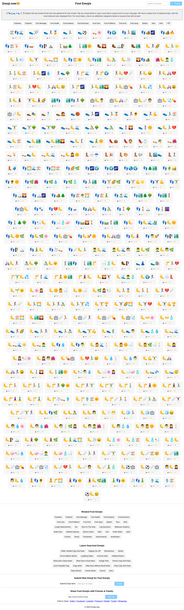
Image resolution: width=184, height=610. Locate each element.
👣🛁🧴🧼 (60, 222)
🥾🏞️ (135, 46)
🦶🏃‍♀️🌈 (153, 46)
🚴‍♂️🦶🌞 (51, 263)
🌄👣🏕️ (143, 60)
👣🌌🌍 (92, 168)
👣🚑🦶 (90, 209)
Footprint (28, 23)
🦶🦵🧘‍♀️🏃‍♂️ (171, 385)
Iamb (128, 532)
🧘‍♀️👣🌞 (75, 480)
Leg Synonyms (105, 527)
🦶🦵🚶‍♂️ (126, 385)
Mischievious (109, 551)
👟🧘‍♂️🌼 (96, 141)
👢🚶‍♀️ (172, 155)
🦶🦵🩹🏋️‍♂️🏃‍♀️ (22, 413)
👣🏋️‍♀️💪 (157, 182)
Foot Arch (122, 23)
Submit (119, 584)
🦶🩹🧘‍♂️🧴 (106, 467)
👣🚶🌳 (124, 209)
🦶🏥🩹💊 (106, 318)
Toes (153, 23)
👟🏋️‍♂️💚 (49, 127)
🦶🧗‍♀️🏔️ (12, 440)
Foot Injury (134, 23)
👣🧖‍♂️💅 (152, 236)
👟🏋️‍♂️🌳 (29, 127)
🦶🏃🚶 (143, 290)
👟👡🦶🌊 (70, 127)
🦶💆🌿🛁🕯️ (150, 345)
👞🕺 (46, 114)
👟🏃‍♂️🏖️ (170, 114)
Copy (15, 38)
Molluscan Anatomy (122, 527)
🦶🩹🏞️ (172, 453)
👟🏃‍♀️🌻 (131, 114)
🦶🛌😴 (172, 372)
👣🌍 (111, 32)
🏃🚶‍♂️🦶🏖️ (17, 73)
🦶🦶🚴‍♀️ (70, 413)
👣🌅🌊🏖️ (31, 168)
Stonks (120, 551)
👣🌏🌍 (131, 168)
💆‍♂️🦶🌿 (143, 250)
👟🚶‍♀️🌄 (126, 127)
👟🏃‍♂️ (67, 32)
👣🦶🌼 (169, 222)
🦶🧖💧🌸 (15, 426)
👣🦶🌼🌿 (15, 236)
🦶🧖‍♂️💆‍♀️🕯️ (168, 426)
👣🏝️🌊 (121, 195)
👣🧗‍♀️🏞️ (172, 236)
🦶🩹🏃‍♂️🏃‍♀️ (87, 453)
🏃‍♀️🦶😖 (145, 73)
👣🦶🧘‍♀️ (133, 236)
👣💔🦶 (56, 209)
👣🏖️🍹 (12, 46)
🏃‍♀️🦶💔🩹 (123, 73)
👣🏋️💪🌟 (135, 182)
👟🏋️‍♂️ (12, 127)
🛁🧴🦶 (109, 263)
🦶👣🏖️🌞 (72, 60)
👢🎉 (108, 155)
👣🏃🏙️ (129, 32)
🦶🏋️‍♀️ (34, 60)
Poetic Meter (117, 532)
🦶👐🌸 (147, 318)
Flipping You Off (94, 551)
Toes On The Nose (88, 527)
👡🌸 (97, 32)
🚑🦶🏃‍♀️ (12, 263)
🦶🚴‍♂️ (111, 60)
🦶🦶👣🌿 (48, 413)
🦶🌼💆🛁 (58, 290)
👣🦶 (128, 222)
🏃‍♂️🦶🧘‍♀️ (15, 100)
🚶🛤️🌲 (65, 46)
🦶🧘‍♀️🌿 (51, 440)
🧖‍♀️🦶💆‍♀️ (172, 467)
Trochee (67, 537)
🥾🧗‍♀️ (125, 263)
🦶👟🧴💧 (149, 331)
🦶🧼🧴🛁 (63, 453)
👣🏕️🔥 (167, 32)
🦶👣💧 (58, 345)
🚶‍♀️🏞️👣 (70, 263)
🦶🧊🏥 (147, 413)
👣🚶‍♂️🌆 (162, 209)
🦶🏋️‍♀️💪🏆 (166, 304)
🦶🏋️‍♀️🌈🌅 (123, 304)
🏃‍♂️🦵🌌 (78, 87)
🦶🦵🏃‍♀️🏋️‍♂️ (84, 385)
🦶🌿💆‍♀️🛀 (101, 290)
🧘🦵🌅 (56, 480)
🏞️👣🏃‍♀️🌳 (75, 100)
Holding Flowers (118, 556)
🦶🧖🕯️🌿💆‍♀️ (65, 426)
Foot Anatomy (68, 23)
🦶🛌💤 (152, 372)
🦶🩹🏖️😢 (149, 453)
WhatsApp (122, 601)
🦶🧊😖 (167, 413)
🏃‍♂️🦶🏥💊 (123, 87)
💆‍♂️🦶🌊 (99, 250)
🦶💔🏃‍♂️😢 (89, 358)
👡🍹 (12, 155)
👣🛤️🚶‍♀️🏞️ (108, 222)
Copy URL (111, 597)
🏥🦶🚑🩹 (118, 100)
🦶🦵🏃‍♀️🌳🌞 (58, 385)
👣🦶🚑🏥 (111, 236)
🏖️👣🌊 (17, 32)
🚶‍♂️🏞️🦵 (89, 263)
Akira (111, 571)
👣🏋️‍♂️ (174, 182)
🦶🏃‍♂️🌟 (172, 46)
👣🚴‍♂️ (106, 209)
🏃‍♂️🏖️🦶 (15, 87)
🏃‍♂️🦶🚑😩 (166, 87)
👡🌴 (157, 141)
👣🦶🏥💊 (63, 236)
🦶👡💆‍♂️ (39, 345)
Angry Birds (77, 566)
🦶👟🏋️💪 (87, 331)
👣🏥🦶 (22, 209)
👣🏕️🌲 (58, 195)
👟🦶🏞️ (34, 141)
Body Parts (58, 532)
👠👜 (113, 141)
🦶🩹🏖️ (128, 453)
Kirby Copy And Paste (122, 566)
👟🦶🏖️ (14, 141)
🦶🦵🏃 (10, 385)
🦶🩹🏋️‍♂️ (109, 453)
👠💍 (143, 141)
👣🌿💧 (51, 182)
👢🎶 (138, 155)
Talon (100, 532)
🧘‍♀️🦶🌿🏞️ (96, 480)
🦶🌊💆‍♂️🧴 (125, 277)
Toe (76, 527)
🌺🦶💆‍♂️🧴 (164, 60)
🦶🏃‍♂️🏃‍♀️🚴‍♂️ (56, 304)
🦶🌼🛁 (80, 290)
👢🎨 (123, 155)
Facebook (81, 601)
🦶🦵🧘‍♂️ (34, 399)
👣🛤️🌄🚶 (84, 222)
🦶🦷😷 (109, 413)
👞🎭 (31, 114)
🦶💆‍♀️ (171, 345)
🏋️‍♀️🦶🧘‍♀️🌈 (36, 100)
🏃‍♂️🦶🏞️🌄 (99, 87)
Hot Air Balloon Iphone (68, 556)
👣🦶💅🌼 (87, 236)
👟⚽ (82, 32)
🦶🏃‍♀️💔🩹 (164, 290)
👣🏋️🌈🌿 (111, 182)
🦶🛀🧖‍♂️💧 (82, 372)
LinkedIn (90, 601)
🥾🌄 (101, 46)
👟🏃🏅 (112, 114)
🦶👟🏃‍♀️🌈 (15, 331)
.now (9, 3)
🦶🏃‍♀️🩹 (15, 304)
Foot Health (54, 23)
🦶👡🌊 (172, 331)
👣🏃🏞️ (90, 182)
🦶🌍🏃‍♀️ (147, 277)
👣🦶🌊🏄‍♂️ (147, 222)
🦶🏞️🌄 (37, 318)
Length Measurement (63, 527)
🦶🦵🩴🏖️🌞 (87, 399)
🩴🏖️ (169, 480)
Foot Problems (109, 23)
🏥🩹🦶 (14, 114)
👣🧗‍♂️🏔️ (17, 250)
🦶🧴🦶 (172, 440)
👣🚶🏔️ (143, 209)
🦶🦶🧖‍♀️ (89, 413)
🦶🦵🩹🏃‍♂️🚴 (145, 399)
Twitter (72, 601)
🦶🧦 (126, 60)
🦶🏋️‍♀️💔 (145, 304)
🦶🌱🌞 (17, 290)
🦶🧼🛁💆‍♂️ (39, 453)
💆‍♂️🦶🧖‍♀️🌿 (164, 250)
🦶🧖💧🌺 (39, 426)
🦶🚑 (167, 358)
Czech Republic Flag (61, 566)
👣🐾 (38, 209)
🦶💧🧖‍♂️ (130, 358)
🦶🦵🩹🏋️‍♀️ (171, 399)
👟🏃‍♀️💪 (150, 114)
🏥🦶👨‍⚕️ (97, 100)
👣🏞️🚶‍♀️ (164, 195)
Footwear (17, 23)
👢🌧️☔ (92, 155)
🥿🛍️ (155, 263)
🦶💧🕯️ (111, 358)
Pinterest (98, 601)
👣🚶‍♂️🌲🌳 (17, 222)
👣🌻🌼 (12, 182)
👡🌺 (172, 141)
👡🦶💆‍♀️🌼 (70, 155)
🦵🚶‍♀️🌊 (41, 277)
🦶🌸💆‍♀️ (37, 290)
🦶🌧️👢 (167, 277)
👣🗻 (72, 209)
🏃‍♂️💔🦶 (34, 87)
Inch (107, 532)
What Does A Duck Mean (85, 561)
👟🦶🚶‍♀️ (77, 141)
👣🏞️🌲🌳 (142, 195)
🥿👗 (140, 263)
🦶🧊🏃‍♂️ (128, 413)
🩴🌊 (154, 480)
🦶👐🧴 (167, 318)
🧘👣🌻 (36, 480)
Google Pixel (104, 561)
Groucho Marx (102, 556)
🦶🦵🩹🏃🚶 (116, 399)
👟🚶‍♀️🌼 (145, 127)
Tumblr (114, 601)
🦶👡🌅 (51, 60)
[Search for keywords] (157, 3)
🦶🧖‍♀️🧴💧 (120, 426)
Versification (115, 537)
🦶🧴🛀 (152, 440)
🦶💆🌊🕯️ (99, 345)
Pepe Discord (76, 571)
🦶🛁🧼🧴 (130, 372)
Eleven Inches (88, 532)
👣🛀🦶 (39, 222)
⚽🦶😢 (92, 494)
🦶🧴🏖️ (133, 440)
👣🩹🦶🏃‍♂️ (77, 250)
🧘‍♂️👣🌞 (118, 480)
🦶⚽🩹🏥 (149, 467)
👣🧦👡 (56, 250)
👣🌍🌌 (111, 168)
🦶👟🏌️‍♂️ (109, 331)
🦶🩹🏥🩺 (39, 467)
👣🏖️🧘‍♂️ (102, 195)
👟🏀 (75, 114)
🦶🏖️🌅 (17, 318)
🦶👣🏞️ (94, 60)
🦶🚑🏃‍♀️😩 (15, 372)
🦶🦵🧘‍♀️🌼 (147, 385)
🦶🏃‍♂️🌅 (34, 304)
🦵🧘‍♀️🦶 (85, 277)
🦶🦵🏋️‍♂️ (106, 385)
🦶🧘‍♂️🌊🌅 (72, 440)
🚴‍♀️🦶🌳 (31, 263)
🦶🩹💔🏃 (63, 467)
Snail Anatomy (101, 537)
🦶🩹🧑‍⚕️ (85, 467)
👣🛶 (29, 46)
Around (102, 571)
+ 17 (168, 23)
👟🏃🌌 (92, 114)
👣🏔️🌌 (39, 195)
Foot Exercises (83, 23)
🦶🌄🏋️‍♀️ (104, 277)
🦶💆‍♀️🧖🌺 (46, 358)
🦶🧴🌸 (114, 440)
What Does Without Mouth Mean (98, 566)
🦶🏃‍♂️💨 (17, 60)
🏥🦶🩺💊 (166, 100)
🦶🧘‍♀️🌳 (32, 440)
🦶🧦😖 (94, 440)
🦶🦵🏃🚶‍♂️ (32, 385)
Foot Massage (41, 23)
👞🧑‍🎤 (60, 114)
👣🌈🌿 (73, 168)
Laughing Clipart (87, 556)
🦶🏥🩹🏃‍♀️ (82, 318)
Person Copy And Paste (121, 561)
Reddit (106, 601)
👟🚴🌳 (92, 127)
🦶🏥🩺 (128, 318)
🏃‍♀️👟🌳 (63, 73)
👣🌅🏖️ (53, 168)
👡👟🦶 (29, 155)
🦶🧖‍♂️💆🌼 (144, 426)
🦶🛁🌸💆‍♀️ (106, 372)
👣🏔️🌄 (20, 195)
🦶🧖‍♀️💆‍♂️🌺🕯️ (94, 426)
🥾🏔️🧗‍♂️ (119, 46)
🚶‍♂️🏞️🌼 (85, 46)
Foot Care (96, 23)
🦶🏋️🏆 (102, 304)
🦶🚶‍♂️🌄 (37, 372)
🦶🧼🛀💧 (15, 453)
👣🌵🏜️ (169, 168)
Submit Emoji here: (68, 584)
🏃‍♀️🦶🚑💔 (166, 73)
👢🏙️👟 (155, 155)
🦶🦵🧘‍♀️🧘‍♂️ (12, 399)
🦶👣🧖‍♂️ (78, 345)
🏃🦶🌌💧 (41, 73)
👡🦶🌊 (48, 155)
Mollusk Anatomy (72, 532)
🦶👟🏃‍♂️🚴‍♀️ (63, 331)
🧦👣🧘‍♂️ (138, 480)
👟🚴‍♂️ (109, 127)
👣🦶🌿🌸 (39, 236)
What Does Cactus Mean (63, 561)
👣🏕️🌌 (148, 32)
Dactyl (76, 537)
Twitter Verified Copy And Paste (72, 551)
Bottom (145, 23)
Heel (161, 23)
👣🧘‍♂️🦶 (37, 250)
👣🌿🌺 (32, 182)
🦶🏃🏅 (123, 290)
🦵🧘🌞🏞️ (63, 277)
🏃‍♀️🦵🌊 (82, 73)
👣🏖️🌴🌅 (80, 195)
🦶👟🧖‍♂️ (128, 331)
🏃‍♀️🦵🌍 (102, 73)
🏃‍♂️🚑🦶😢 (56, 87)
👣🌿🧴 (70, 182)
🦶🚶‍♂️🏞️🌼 (58, 372)
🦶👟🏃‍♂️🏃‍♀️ (39, 331)
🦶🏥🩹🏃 (58, 318)
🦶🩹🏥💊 (15, 467)
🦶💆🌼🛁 (123, 345)
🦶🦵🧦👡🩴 (58, 399)
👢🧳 (12, 168)
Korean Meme (90, 571)
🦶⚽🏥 (128, 467)
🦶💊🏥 (68, 358)
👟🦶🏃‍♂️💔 (167, 127)
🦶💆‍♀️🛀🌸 (22, 358)
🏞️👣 (56, 100)
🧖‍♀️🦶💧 (17, 480)
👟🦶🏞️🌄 (55, 141)
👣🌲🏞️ (150, 168)
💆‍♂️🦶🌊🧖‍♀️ (121, 250)
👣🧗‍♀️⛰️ (46, 46)
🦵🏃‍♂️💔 (172, 263)
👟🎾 (33, 32)
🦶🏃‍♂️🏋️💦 (80, 304)
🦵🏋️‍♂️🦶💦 (19, 277)
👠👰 (128, 141)
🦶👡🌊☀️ (17, 345)
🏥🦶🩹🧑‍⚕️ (142, 100)
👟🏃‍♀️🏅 (51, 32)
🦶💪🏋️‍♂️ (150, 358)
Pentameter (87, 537)
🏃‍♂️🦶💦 (145, 87)
